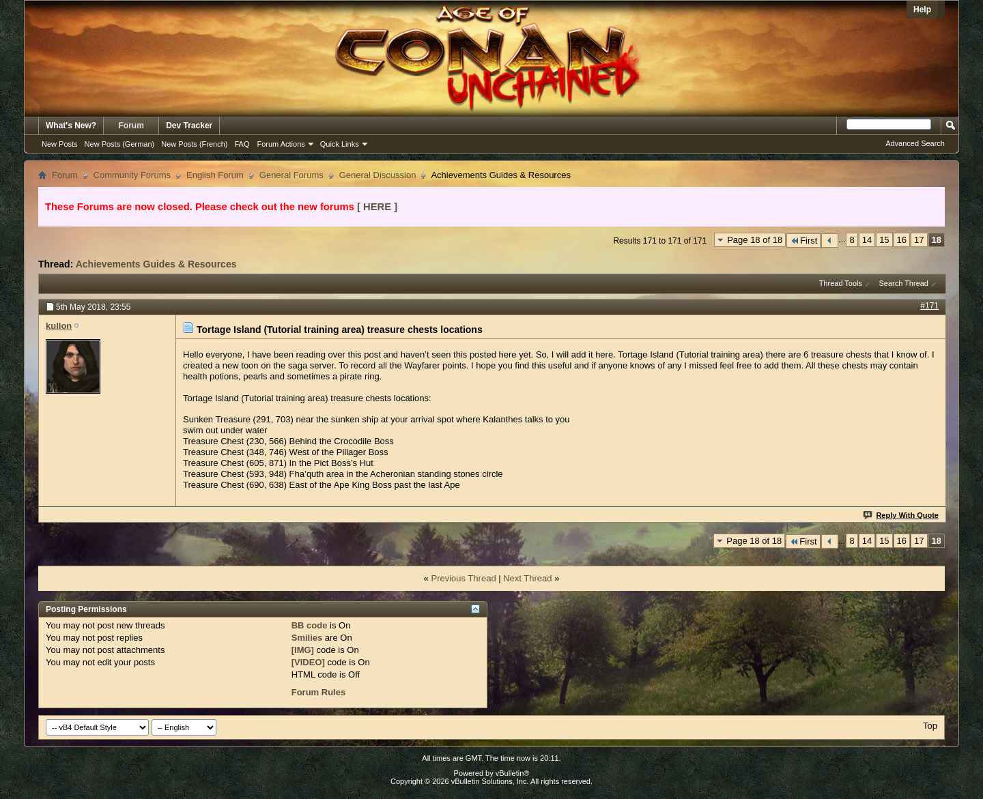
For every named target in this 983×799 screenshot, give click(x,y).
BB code (309, 625)
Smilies (307, 638)
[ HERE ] (377, 206)
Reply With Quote (901, 515)
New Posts (60, 144)
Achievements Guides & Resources (156, 264)
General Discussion (377, 175)
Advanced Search (915, 143)
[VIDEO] (308, 662)
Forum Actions (281, 144)
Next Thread (527, 578)
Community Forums (132, 175)
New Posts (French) (194, 144)
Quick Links (339, 144)
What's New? (71, 125)
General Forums (291, 175)
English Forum (215, 175)
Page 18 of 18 (754, 240)
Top (930, 726)
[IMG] (302, 650)
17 (919, 240)
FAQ (241, 144)
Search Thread (903, 283)
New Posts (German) (120, 144)
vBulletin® (513, 773)
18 (936, 240)
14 (867, 240)
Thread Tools (840, 283)
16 (902, 240)
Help (922, 9)
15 (884, 240)
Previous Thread (463, 578)
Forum (131, 125)
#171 (929, 305)
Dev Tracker (189, 125)
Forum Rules (318, 692)
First (803, 240)
